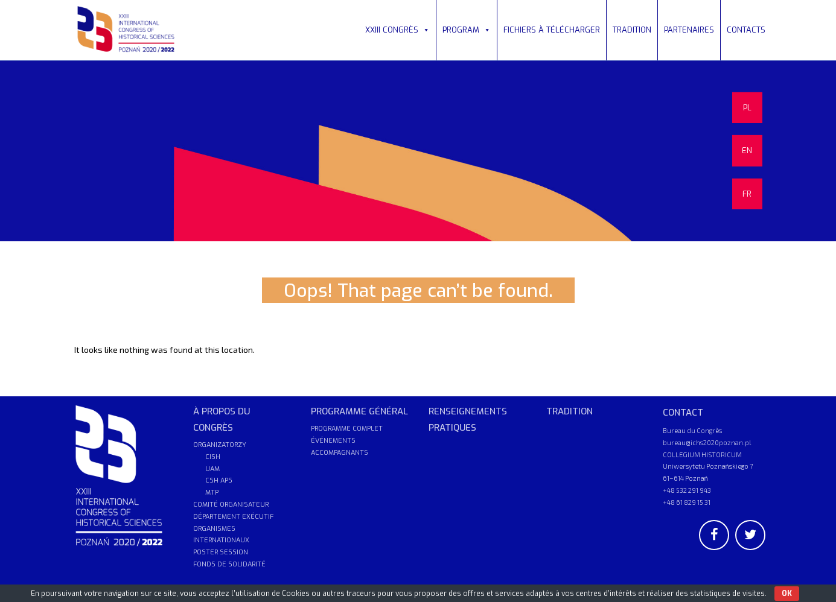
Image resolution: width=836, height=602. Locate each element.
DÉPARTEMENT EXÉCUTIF (233, 516)
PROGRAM (466, 30)
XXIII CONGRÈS (397, 30)
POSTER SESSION (220, 552)
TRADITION (632, 30)
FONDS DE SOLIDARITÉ (229, 564)
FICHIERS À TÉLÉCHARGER (551, 30)
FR (746, 194)
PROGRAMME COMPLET (347, 428)
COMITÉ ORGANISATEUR (231, 504)
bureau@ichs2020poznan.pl (707, 442)
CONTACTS (746, 30)
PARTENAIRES (689, 30)
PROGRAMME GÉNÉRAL (359, 411)
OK (787, 593)
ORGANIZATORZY (219, 444)
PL (747, 108)
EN (747, 150)
